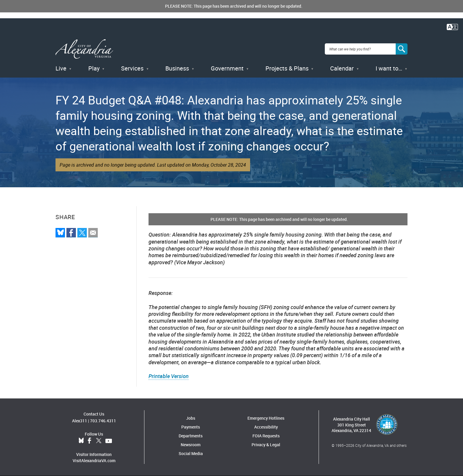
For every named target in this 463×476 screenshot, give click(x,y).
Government (227, 68)
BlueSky (81, 441)
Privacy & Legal (266, 444)
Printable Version (169, 376)
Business (177, 68)
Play (94, 68)
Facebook (89, 441)
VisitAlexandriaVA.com (94, 460)
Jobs (190, 418)
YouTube (108, 441)
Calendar (342, 68)
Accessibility (266, 427)
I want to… (389, 68)
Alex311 (79, 421)
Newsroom (190, 444)
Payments (190, 427)
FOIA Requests (266, 436)
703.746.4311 (103, 421)
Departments (191, 436)
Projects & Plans (287, 68)
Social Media (191, 453)
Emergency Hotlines (265, 418)
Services (132, 68)
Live (61, 68)
